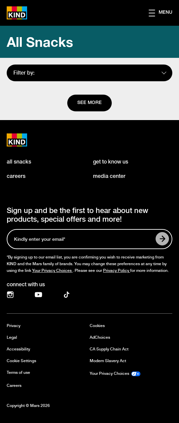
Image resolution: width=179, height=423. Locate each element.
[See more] (89, 103)
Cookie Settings (21, 361)
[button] (164, 13)
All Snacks (40, 42)
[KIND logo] (24, 139)
